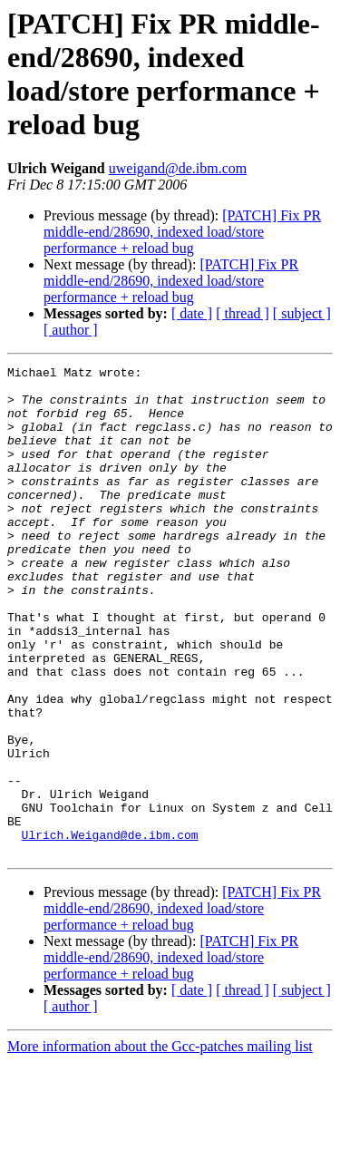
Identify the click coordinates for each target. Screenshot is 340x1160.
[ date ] (191, 313)
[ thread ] (242, 313)
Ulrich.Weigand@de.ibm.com (110, 929)
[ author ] (71, 329)
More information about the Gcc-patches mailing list (160, 1144)
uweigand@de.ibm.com (178, 168)
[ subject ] (302, 313)
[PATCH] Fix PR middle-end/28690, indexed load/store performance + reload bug (182, 232)
